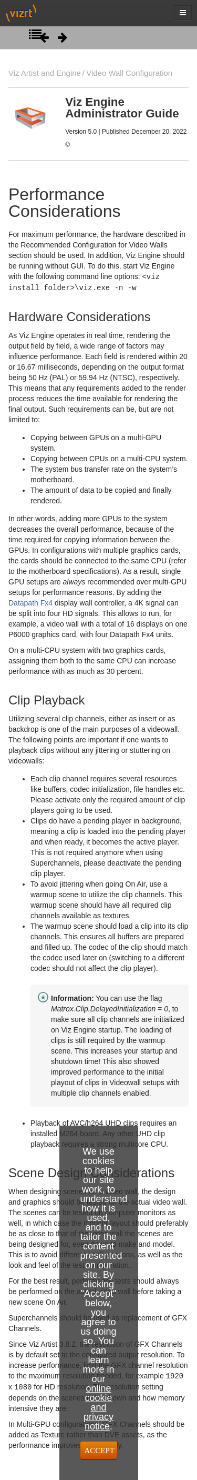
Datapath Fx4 (30, 602)
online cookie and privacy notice (98, 1407)
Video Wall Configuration (129, 72)
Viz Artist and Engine (44, 72)
